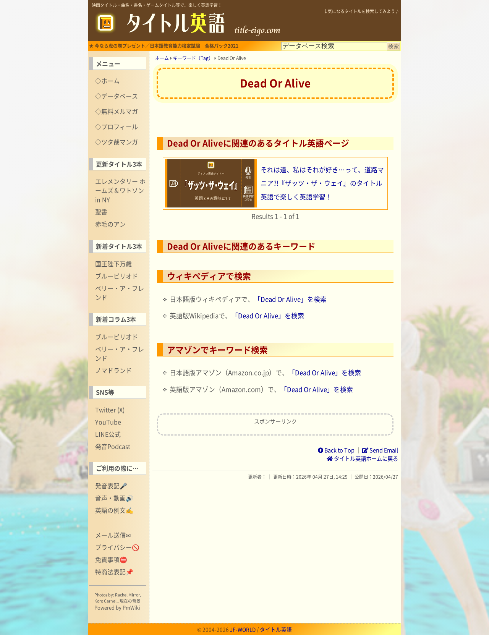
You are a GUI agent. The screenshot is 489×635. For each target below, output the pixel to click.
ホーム (162, 58)
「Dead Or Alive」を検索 (290, 299)
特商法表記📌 (114, 571)
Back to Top (336, 450)
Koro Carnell (106, 601)
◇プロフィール (116, 126)
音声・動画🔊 (114, 497)
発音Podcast (112, 446)
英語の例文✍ (114, 510)
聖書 (101, 211)
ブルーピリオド (116, 275)
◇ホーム (107, 80)
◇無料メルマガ (116, 111)
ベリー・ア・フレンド (119, 292)
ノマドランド (113, 370)
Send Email (380, 450)
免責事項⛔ (111, 559)
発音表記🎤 (111, 485)
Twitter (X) (110, 409)
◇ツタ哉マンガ (116, 141)
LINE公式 (108, 434)
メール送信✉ (113, 534)
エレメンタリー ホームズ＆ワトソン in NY (120, 190)
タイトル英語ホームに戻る (362, 458)
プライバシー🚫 (117, 547)
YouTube (108, 421)
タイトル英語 (276, 629)
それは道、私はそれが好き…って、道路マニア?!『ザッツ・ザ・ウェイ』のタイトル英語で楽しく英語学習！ (322, 183)
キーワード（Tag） (193, 58)
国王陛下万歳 (113, 263)
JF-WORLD (243, 629)
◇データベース (116, 95)
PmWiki (131, 607)
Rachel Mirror (127, 595)
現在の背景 (130, 601)
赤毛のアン (110, 223)
